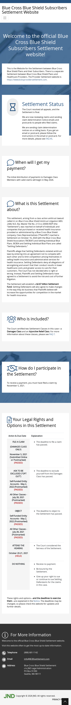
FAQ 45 (49, 138)
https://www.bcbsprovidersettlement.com (27, 79)
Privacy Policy (59, 699)
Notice (36, 601)
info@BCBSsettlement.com (36, 659)
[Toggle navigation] (4, 17)
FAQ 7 (52, 334)
